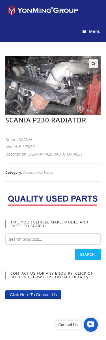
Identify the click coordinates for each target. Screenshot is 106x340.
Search (87, 254)
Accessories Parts (38, 172)
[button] (91, 325)
